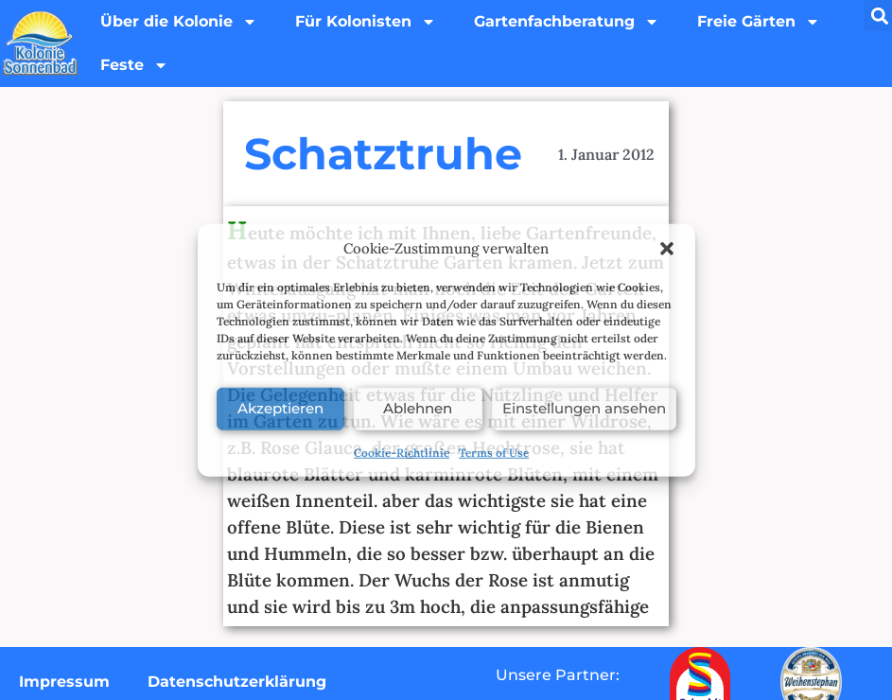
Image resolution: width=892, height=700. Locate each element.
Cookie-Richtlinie (401, 452)
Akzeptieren (280, 408)
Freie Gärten (758, 22)
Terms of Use (494, 452)
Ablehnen (417, 408)
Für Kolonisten (365, 22)
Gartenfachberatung (566, 22)
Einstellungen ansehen (584, 408)
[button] (666, 248)
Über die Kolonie (178, 22)
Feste (134, 65)
